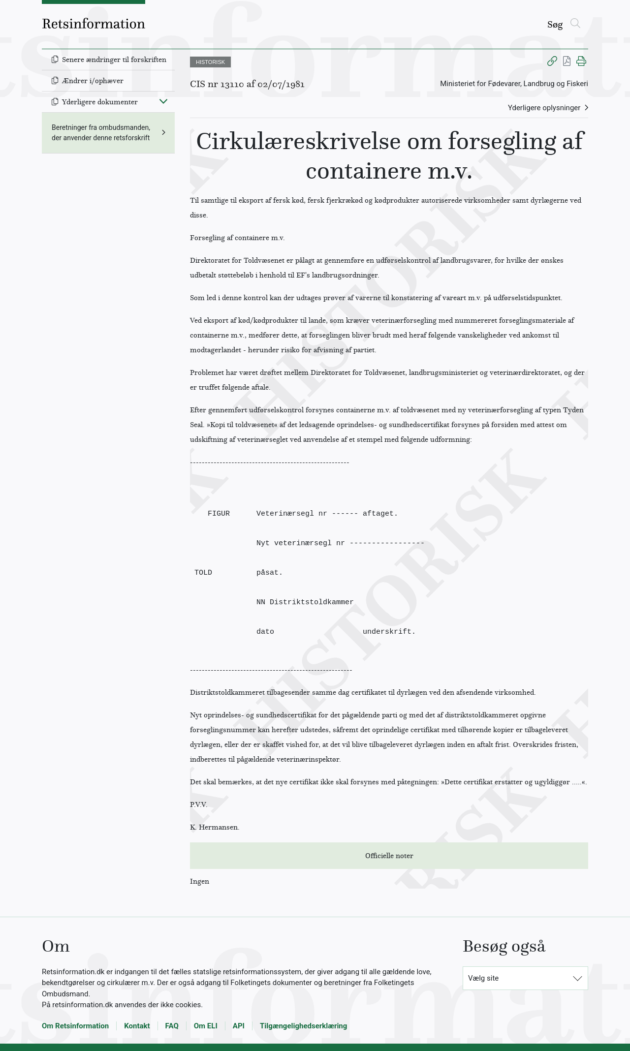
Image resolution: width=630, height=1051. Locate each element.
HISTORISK (210, 62)
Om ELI (206, 1025)
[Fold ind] (163, 101)
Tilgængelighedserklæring (303, 1025)
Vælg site (483, 978)
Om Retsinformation (75, 1025)
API (239, 1025)
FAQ (172, 1025)
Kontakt (137, 1025)
